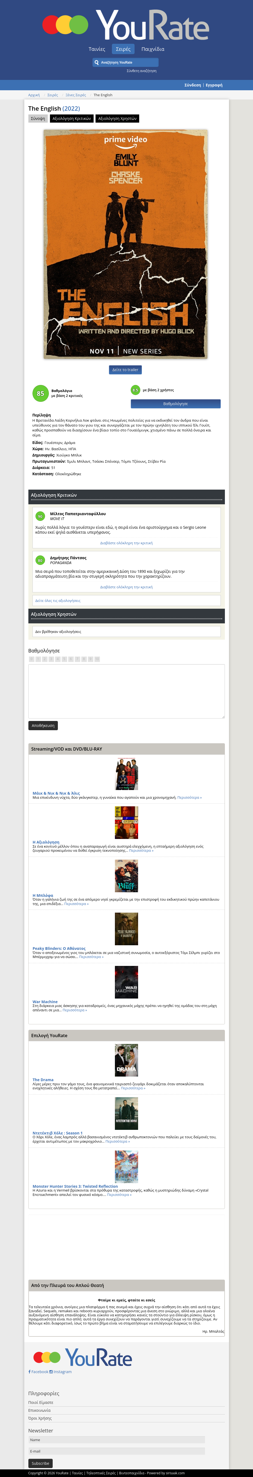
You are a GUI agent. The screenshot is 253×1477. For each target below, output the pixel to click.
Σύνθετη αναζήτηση (142, 71)
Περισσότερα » (189, 797)
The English (54, 108)
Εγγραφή (214, 85)
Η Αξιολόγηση (46, 842)
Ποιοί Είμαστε (40, 1402)
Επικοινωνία (39, 1410)
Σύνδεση (192, 85)
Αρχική (34, 94)
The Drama (43, 1080)
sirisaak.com (175, 1473)
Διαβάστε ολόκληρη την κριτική (126, 542)
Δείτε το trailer (125, 369)
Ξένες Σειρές (76, 94)
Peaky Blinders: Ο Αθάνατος (59, 948)
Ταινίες (97, 49)
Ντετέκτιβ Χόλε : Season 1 (58, 1133)
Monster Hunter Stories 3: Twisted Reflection (75, 1186)
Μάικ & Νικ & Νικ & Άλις (56, 793)
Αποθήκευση (43, 725)
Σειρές (123, 49)
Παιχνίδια (152, 49)
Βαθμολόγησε (175, 403)
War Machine (45, 1002)
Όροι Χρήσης (40, 1418)
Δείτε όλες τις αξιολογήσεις (58, 600)
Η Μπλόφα (43, 895)
